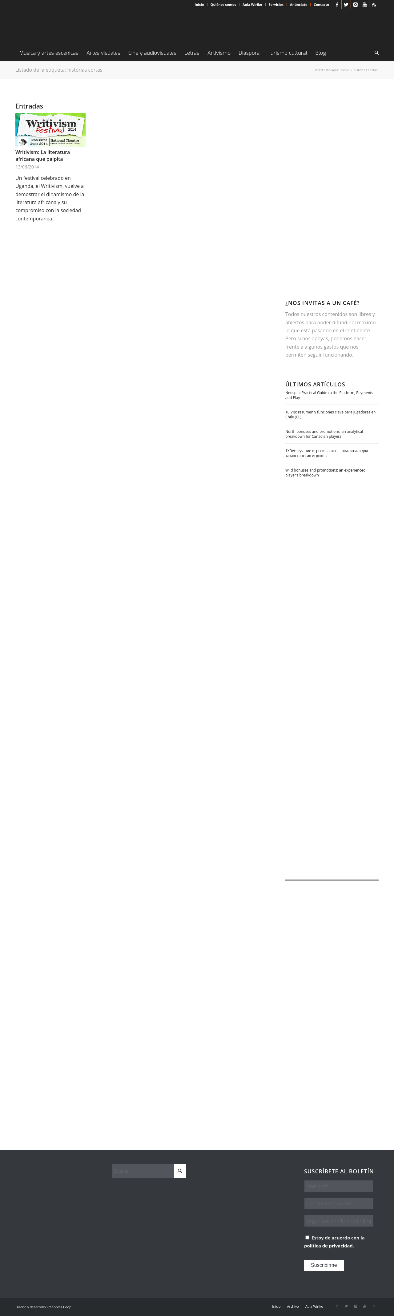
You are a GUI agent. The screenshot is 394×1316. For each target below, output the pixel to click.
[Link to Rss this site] (374, 4)
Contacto (321, 4)
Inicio (199, 4)
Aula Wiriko (252, 4)
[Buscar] (375, 53)
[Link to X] (346, 4)
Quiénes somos (223, 4)
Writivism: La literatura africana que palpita (42, 155)
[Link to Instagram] (355, 4)
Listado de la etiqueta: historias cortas (59, 69)
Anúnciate (298, 4)
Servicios (276, 4)
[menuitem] (199, 4)
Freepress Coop (59, 1307)
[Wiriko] (61, 27)
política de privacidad (328, 1246)
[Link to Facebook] (336, 4)
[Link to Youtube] (364, 4)
